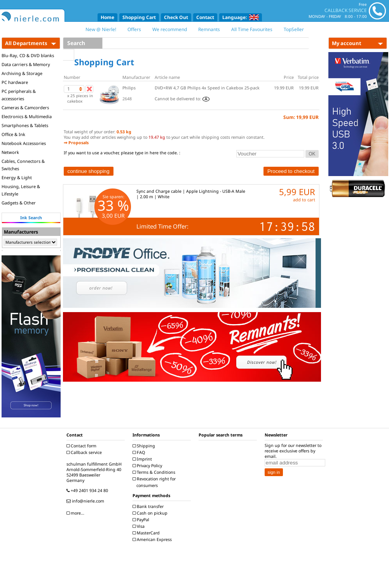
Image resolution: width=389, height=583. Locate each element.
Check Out (176, 17)
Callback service (85, 452)
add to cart (304, 199)
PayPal (141, 519)
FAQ (139, 452)
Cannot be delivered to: (182, 98)
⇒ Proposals (76, 142)
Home (107, 17)
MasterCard (147, 533)
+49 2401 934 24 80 (88, 490)
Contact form (82, 446)
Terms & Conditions (154, 472)
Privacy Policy (148, 465)
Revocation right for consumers (155, 482)
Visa (139, 526)
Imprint (143, 459)
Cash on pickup (150, 513)
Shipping (144, 446)
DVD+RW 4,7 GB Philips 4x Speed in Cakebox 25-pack (207, 88)
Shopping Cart (139, 17)
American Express (153, 539)
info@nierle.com (86, 501)
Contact (205, 17)
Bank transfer (149, 506)
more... (76, 513)
